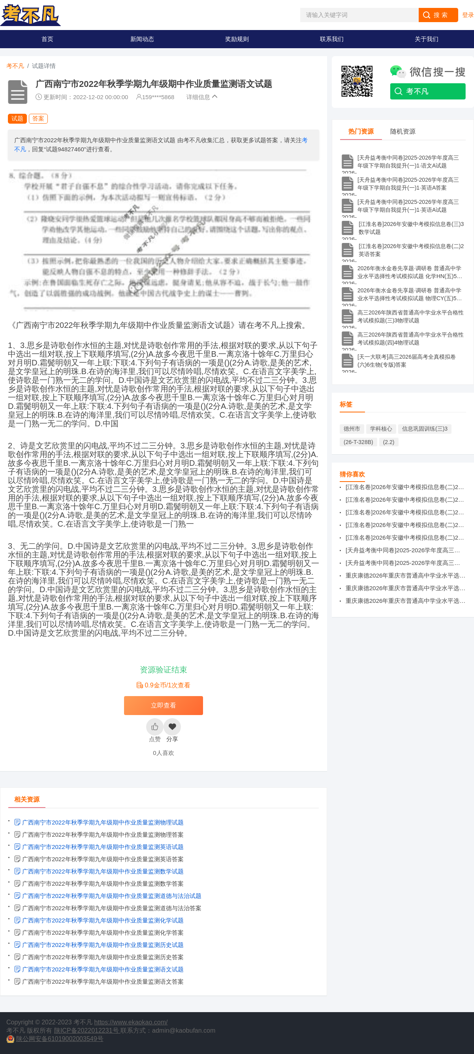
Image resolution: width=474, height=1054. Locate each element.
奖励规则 (237, 39)
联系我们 (332, 39)
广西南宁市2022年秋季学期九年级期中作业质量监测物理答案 (99, 834)
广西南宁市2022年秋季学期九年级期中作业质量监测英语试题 (99, 846)
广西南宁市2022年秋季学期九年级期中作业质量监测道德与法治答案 (107, 908)
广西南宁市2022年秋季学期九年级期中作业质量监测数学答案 (99, 883)
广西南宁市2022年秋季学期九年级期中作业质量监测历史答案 (99, 957)
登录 (468, 14)
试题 (17, 118)
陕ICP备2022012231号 (87, 1030)
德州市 (352, 428)
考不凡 (15, 65)
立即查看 (163, 705)
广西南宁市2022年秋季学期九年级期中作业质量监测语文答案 (99, 981)
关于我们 (426, 39)
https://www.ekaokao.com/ (131, 1022)
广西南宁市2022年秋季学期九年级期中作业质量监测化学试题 (99, 920)
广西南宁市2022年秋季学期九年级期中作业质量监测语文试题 (99, 969)
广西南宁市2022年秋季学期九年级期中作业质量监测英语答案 (99, 859)
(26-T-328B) (358, 442)
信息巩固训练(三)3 (425, 428)
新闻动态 (142, 39)
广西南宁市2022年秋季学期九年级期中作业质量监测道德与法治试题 (107, 895)
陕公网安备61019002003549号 (59, 1038)
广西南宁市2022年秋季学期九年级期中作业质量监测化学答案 (99, 932)
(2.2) (389, 442)
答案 (38, 118)
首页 (47, 39)
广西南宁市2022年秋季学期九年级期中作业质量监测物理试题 (99, 822)
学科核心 (381, 428)
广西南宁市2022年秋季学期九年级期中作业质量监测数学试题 (99, 871)
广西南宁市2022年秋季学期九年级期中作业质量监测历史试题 (99, 944)
